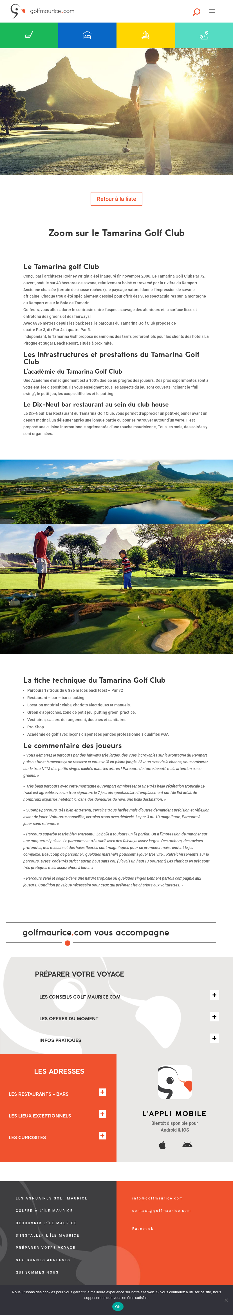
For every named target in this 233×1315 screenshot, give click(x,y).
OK (117, 1307)
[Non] (226, 1300)
